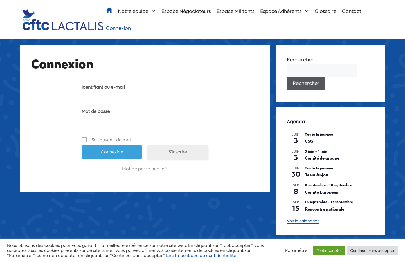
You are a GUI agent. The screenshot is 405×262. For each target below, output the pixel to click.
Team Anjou (316, 175)
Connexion (118, 28)
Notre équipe (138, 11)
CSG (309, 141)
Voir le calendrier (303, 220)
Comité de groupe (322, 158)
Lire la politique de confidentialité (201, 255)
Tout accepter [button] (329, 250)
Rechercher (300, 60)
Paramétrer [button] (297, 250)
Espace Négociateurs (186, 11)
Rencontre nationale (324, 209)
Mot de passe (96, 111)
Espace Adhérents (286, 11)
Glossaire (325, 11)
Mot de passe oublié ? (145, 169)
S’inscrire (178, 152)
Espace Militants (236, 11)
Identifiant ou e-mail (103, 87)
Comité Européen (322, 192)
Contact (351, 11)
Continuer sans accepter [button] (372, 250)
